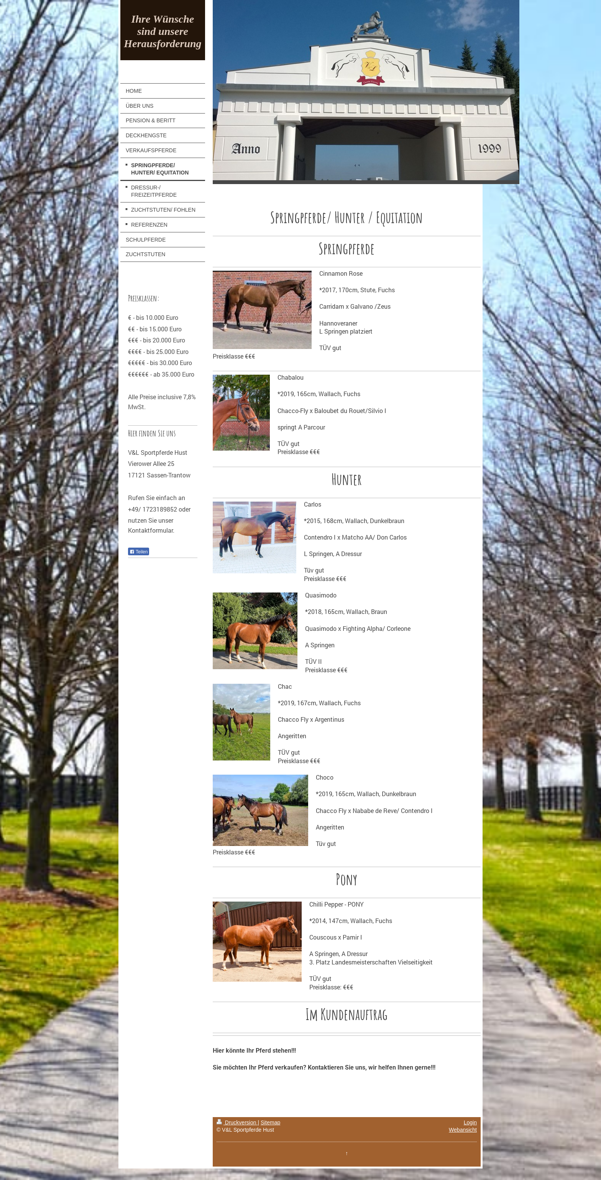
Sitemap (270, 1122)
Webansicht (463, 1130)
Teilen (139, 552)
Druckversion (237, 1122)
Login (470, 1122)
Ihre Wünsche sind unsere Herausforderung (162, 31)
